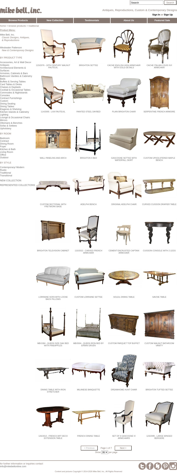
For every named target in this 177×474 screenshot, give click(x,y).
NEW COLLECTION (10, 180)
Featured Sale (162, 20)
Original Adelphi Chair (123, 204)
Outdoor (4, 157)
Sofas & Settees (8, 125)
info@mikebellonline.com (13, 466)
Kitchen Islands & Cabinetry (14, 112)
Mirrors (3, 120)
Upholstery (5, 128)
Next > (123, 448)
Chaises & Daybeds (10, 87)
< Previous (89, 448)
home (3, 25)
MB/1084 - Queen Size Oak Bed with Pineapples (53, 344)
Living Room (6, 152)
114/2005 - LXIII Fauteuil (53, 112)
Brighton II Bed (88, 158)
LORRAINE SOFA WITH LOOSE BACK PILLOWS (53, 298)
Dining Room (7, 143)
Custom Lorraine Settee (89, 297)
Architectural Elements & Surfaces (13, 69)
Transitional (6, 175)
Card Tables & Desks (11, 84)
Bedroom (5, 138)
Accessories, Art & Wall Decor (15, 62)
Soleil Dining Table (123, 297)
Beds (2, 78)
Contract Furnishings (11, 98)
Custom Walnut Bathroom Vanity (159, 344)
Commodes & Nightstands (13, 92)
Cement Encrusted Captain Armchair (124, 252)
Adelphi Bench (88, 204)
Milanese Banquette (88, 390)
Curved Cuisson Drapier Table (159, 204)
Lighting (4, 114)
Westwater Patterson (11, 47)
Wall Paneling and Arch (53, 158)
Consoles (5, 95)
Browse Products (18, 20)
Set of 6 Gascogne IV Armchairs (124, 437)
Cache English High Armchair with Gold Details (123, 66)
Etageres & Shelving (10, 109)
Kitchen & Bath (8, 149)
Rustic (3, 170)
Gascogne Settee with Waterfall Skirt (124, 159)
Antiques (4, 65)
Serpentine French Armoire (159, 112)
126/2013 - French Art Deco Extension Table (53, 437)
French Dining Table (88, 436)
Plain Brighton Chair (124, 112)
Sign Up (168, 14)
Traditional (5, 172)
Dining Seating (7, 103)
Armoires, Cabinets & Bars (14, 73)
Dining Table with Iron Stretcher (53, 391)
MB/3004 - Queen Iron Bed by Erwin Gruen (88, 344)
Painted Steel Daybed (88, 112)
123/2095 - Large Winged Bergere (159, 437)
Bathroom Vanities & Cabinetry (16, 76)
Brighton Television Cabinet (53, 251)
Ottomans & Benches (11, 123)
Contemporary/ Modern (12, 167)
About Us (129, 20)
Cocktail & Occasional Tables (15, 89)
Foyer (3, 146)
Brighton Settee (88, 65)
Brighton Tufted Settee (159, 390)
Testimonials (92, 20)
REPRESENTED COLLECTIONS (17, 185)
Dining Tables (7, 106)
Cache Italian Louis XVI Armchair (159, 66)
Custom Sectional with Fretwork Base (53, 205)
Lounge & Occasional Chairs (15, 117)
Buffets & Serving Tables (13, 81)
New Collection (55, 20)
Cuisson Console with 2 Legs (159, 251)
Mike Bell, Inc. (7, 34)
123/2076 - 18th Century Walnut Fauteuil (53, 66)
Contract (4, 141)
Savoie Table (159, 297)
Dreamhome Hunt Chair (124, 390)
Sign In (156, 14)
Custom (4, 100)
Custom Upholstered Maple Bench (159, 159)
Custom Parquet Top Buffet (124, 343)
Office (3, 154)
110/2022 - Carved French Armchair (88, 252)
